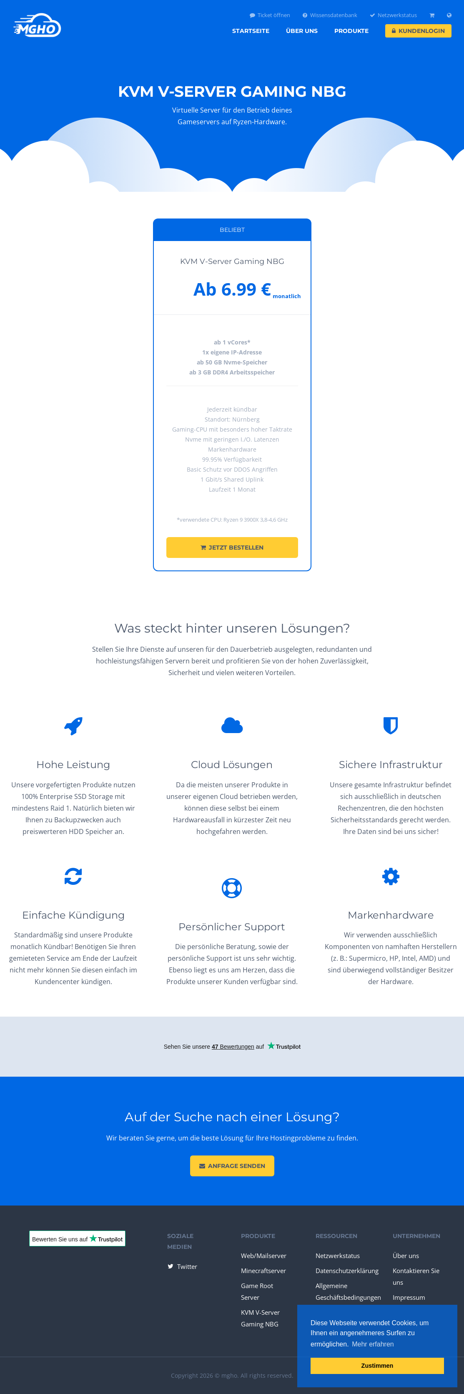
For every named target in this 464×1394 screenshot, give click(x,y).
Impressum (409, 1297)
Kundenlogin (418, 31)
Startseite (250, 31)
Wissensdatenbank (330, 15)
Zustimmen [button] (377, 1365)
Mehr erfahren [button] (373, 1344)
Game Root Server (257, 1291)
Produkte (351, 31)
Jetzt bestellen (232, 547)
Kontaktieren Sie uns (416, 1276)
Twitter (181, 1266)
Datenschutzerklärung (347, 1270)
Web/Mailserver (263, 1255)
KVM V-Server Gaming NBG (260, 1318)
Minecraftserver (263, 1270)
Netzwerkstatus (393, 15)
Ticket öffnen (270, 15)
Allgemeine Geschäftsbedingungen (348, 1291)
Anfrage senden (232, 1166)
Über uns (302, 31)
